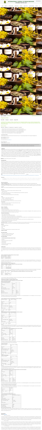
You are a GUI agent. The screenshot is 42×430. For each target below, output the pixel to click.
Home (2, 115)
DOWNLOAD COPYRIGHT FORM (36, 115)
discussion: (5, 414)
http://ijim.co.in (9, 139)
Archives (5, 115)
